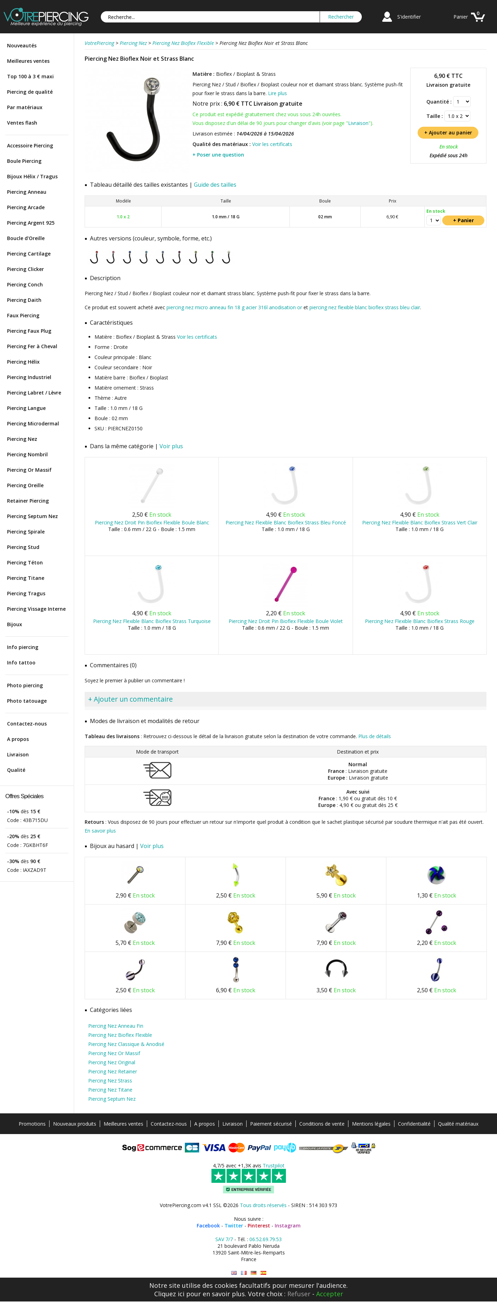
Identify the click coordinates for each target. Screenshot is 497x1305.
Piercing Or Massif (29, 469)
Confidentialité (414, 1123)
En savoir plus (100, 830)
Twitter (233, 1225)
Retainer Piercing (28, 500)
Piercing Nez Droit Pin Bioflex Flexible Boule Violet (286, 621)
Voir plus (171, 446)
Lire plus (277, 93)
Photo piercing (25, 685)
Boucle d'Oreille (26, 238)
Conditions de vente (322, 1123)
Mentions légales (371, 1123)
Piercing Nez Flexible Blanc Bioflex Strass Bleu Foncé (285, 522)
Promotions (32, 1123)
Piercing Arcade (26, 207)
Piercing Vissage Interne (36, 608)
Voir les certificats (272, 144)
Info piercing (22, 647)
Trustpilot (274, 1165)
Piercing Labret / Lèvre (34, 392)
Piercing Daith (24, 300)
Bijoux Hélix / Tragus (32, 176)
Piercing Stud (23, 547)
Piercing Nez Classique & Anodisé (126, 1044)
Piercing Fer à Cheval (32, 346)
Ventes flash (22, 122)
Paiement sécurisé (271, 1123)
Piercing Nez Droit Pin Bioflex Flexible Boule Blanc (152, 522)
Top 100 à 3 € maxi (30, 76)
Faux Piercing (23, 315)
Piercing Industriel (29, 377)
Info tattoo (21, 662)
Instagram (288, 1225)
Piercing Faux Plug (29, 330)
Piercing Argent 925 (30, 222)
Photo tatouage (27, 700)
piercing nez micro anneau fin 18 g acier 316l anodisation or (234, 307)
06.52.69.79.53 (265, 1239)
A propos (18, 739)
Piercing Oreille (25, 485)
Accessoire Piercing (30, 145)
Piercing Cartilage (29, 253)
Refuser (298, 1294)
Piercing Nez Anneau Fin (115, 1025)
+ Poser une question (218, 154)
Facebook (208, 1225)
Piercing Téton (25, 562)
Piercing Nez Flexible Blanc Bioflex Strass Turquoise (152, 621)
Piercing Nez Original (111, 1062)
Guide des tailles (215, 184)
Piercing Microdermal (33, 423)
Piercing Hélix (23, 361)
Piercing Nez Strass (110, 1080)
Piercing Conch (25, 284)
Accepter (329, 1294)
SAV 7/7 (224, 1239)
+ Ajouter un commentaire (130, 699)
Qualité (16, 770)
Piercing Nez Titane (110, 1089)
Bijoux (14, 624)
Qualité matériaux (458, 1123)
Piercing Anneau (26, 191)
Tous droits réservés (263, 1205)
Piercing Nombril (27, 454)
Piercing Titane (25, 578)
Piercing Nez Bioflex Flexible (120, 1035)
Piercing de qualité (30, 91)
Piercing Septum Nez (32, 516)
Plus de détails (374, 736)
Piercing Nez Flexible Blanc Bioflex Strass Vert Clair (419, 522)
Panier (460, 16)
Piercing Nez (22, 439)
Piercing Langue (26, 408)
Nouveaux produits (74, 1123)
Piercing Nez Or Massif (114, 1053)
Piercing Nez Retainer (112, 1071)
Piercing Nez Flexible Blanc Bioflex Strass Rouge (420, 621)
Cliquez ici (169, 1294)
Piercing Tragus (26, 593)
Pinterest (259, 1225)
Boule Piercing (24, 161)
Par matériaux (24, 107)
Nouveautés (22, 45)
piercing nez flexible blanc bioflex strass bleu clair (364, 307)
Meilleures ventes (28, 61)
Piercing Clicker (25, 269)
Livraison (18, 754)
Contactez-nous (27, 723)
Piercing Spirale (26, 531)
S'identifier (409, 16)
